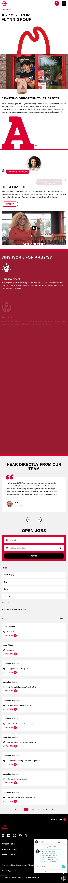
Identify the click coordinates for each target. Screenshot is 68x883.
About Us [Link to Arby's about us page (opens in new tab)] (40, 844)
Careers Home (8, 844)
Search (34, 556)
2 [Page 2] (28, 809)
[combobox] (33, 548)
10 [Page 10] (43, 809)
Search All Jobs (9, 849)
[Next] (39, 519)
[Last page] (52, 809)
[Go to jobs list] (56, 3)
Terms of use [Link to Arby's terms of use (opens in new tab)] (41, 849)
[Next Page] (46, 809)
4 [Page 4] (32, 809)
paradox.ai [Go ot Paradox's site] (14, 871)
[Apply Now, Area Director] (10, 635)
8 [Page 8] (38, 809)
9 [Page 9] (40, 809)
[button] (10, 204)
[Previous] (28, 519)
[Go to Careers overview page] (4, 3)
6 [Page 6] (35, 809)
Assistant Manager (11, 664)
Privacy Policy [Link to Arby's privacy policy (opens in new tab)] (8, 854)
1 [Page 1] (26, 809)
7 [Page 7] (37, 809)
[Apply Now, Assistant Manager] (10, 672)
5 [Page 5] (33, 809)
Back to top (58, 819)
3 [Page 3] (30, 809)
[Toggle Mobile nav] (64, 3)
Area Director (9, 627)
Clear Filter (5, 602)
